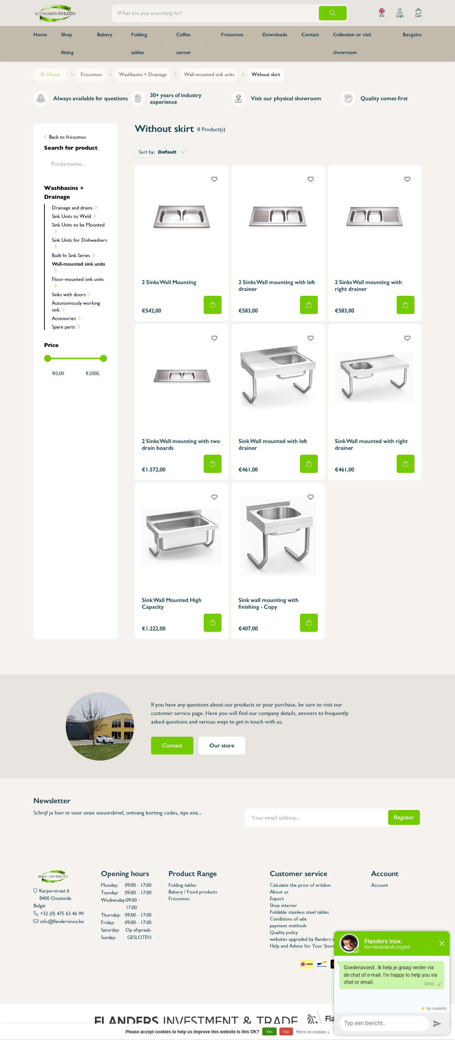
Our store (221, 745)
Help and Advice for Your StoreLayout (309, 946)
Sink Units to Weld (71, 216)
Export (277, 898)
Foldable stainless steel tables (299, 912)
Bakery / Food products (192, 892)
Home (40, 35)
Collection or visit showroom (352, 43)
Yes (269, 1031)
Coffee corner (183, 43)
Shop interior (283, 905)
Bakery (104, 35)
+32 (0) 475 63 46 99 (62, 913)
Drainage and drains (72, 207)
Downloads (274, 35)
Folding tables (139, 43)
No (286, 1031)
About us (279, 892)
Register (404, 817)
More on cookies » (313, 1031)
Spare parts (63, 327)
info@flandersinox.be (62, 921)
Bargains (412, 35)
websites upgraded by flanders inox (305, 939)
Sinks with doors (69, 294)
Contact (310, 35)
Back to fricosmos (67, 137)
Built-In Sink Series (71, 255)
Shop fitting (67, 43)
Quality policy (284, 932)
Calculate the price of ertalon (300, 885)
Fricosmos (232, 35)
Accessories (64, 318)
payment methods (288, 925)
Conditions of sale (288, 919)
